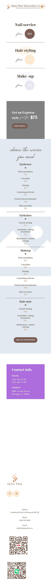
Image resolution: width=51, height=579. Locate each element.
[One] (26, 430)
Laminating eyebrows (25, 192)
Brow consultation (25, 172)
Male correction (25, 206)
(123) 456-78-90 (19, 380)
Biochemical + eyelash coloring (25, 240)
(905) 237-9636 (24, 520)
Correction (25, 178)
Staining (25, 185)
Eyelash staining (25, 223)
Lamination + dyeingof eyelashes (25, 317)
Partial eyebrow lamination (25, 199)
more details (19, 126)
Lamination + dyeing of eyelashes (25, 231)
